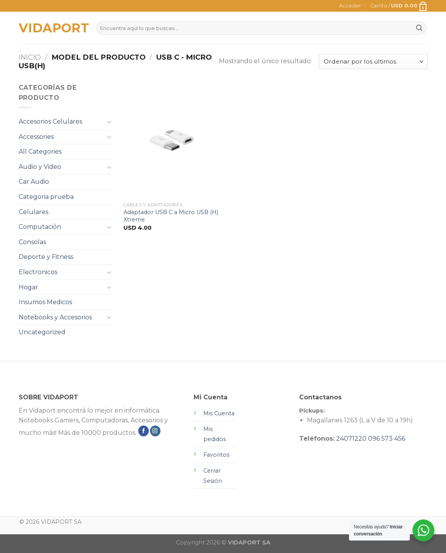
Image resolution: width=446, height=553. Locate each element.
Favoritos (216, 454)
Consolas (32, 242)
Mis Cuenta (218, 413)
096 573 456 (386, 438)
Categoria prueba (46, 196)
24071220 (351, 438)
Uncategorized (42, 332)
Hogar (28, 287)
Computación (40, 226)
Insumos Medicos (45, 302)
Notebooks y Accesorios (55, 317)
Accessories (36, 136)
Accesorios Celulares (50, 121)
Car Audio (34, 181)
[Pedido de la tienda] (373, 61)
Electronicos (38, 272)
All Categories (40, 151)
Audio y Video (40, 166)
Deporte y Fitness (46, 257)
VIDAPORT (52, 28)
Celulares (33, 212)
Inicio (30, 57)
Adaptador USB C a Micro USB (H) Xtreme (170, 216)
